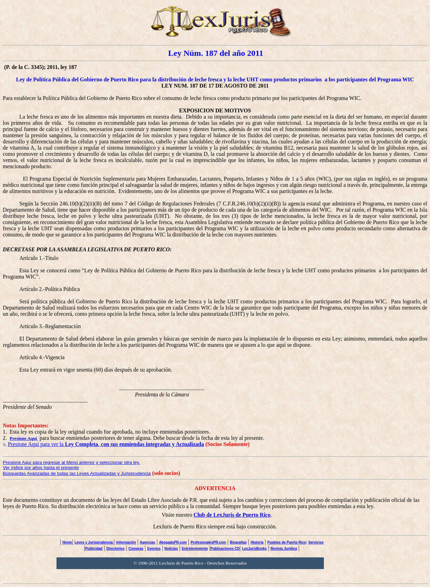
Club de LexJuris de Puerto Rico (231, 515)
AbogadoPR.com (173, 542)
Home (67, 542)
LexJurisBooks (254, 548)
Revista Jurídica (283, 548)
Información (126, 542)
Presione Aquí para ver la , (106, 444)
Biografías (238, 542)
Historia (256, 542)
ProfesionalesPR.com (208, 542)
